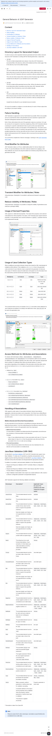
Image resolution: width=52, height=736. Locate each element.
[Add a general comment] (9, 733)
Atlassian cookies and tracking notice (9, 3)
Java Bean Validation (18, 454)
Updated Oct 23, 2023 (41, 12)
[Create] (42, 9)
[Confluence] (7, 9)
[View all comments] (49, 727)
